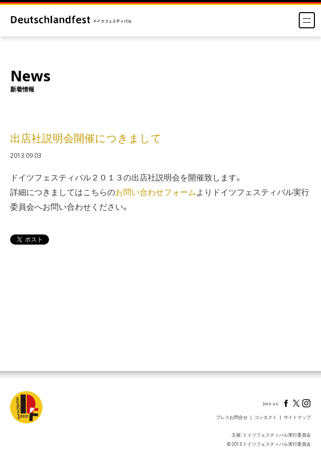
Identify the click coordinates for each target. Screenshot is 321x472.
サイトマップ (297, 417)
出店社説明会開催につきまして (86, 138)
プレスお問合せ (232, 417)
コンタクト (265, 417)
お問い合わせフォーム (155, 192)
